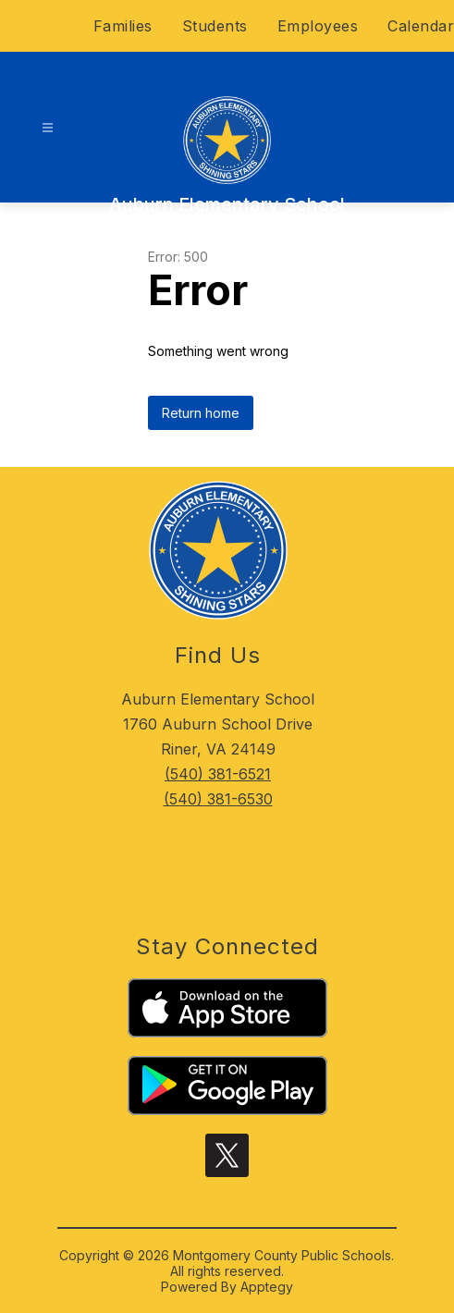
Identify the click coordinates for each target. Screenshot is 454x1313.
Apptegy (266, 1287)
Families (123, 26)
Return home (200, 413)
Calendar (420, 26)
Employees (318, 26)
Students (215, 26)
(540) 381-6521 (218, 774)
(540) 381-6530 (218, 799)
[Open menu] (47, 128)
